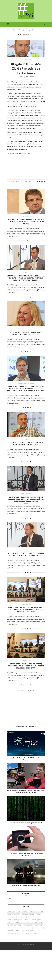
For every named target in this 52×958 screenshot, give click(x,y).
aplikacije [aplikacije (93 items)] (33, 915)
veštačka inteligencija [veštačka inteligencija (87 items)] (34, 938)
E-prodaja (22, 496)
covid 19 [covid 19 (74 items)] (9, 921)
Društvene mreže (22, 329)
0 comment (26, 182)
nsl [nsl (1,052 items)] (32, 930)
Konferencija (28, 59)
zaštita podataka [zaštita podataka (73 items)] (23, 941)
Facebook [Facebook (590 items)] (10, 924)
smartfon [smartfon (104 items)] (37, 932)
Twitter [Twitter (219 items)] (25, 938)
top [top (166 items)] (15, 938)
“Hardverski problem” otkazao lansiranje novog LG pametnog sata (26, 858)
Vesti (30, 441)
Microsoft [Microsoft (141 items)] (10, 930)
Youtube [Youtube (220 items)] (15, 941)
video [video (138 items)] (9, 941)
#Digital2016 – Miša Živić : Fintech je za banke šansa (26, 68)
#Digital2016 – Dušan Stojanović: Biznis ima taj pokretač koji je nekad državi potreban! (26, 557)
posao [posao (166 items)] (30, 932)
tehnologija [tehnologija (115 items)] (37, 935)
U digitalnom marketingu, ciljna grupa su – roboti (26, 827)
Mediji (30, 608)
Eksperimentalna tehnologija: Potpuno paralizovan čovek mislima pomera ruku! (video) (26, 795)
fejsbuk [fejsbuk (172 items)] (16, 924)
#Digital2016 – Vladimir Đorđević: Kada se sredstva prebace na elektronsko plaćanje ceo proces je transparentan (26, 501)
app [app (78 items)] (38, 915)
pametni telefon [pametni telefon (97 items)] (23, 932)
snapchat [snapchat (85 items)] (18, 935)
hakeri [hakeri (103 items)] (28, 924)
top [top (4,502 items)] (19, 938)
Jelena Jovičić (29, 77)
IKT (22, 59)
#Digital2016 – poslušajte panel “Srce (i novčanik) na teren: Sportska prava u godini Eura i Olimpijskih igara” (26, 670)
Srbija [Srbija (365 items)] (24, 935)
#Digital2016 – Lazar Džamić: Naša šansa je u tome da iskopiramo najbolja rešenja (26, 446)
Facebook (10, 903)
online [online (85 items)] (37, 930)
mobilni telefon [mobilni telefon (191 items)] (18, 930)
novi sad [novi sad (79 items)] (27, 930)
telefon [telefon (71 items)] (10, 938)
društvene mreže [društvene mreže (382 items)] (28, 921)
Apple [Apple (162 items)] (9, 918)
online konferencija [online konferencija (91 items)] (12, 932)
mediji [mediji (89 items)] (37, 927)
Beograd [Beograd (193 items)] (15, 918)
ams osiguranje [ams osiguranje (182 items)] (11, 915)
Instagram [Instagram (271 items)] (34, 924)
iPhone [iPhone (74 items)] (16, 927)
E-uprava (22, 552)
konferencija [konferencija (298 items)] (23, 927)
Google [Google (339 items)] (22, 924)
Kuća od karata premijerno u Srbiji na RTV (26, 890)
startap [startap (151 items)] (30, 935)
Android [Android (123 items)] (19, 915)
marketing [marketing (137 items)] (31, 927)
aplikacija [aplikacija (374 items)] (26, 915)
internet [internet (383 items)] (10, 927)
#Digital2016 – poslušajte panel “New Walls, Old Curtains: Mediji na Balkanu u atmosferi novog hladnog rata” (26, 614)
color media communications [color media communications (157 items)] (34, 918)
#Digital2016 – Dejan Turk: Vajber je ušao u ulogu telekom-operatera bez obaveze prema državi (26, 222)
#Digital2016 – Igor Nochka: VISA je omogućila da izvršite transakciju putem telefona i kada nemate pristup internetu (25, 278)
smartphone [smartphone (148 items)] (10, 935)
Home (8, 30)
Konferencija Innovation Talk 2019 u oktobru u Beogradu (26, 763)
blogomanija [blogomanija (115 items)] (22, 918)
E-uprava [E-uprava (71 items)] (37, 921)
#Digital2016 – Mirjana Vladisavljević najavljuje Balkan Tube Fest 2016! (26, 333)
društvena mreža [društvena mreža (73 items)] (18, 921)
